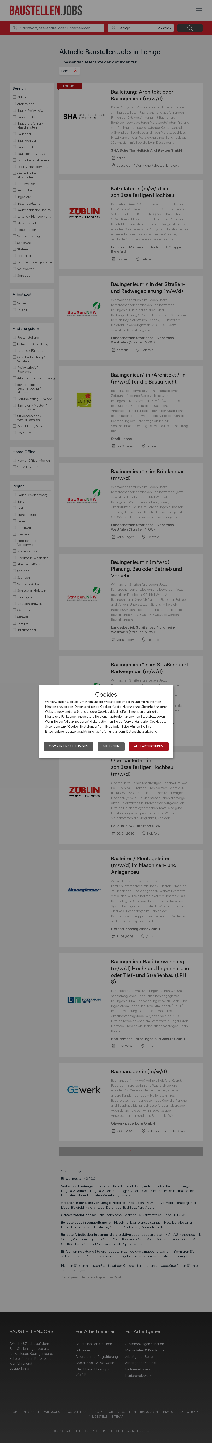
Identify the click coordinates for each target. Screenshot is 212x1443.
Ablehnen (111, 746)
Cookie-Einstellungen (68, 746)
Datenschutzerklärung (141, 731)
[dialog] (106, 721)
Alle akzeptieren (148, 746)
